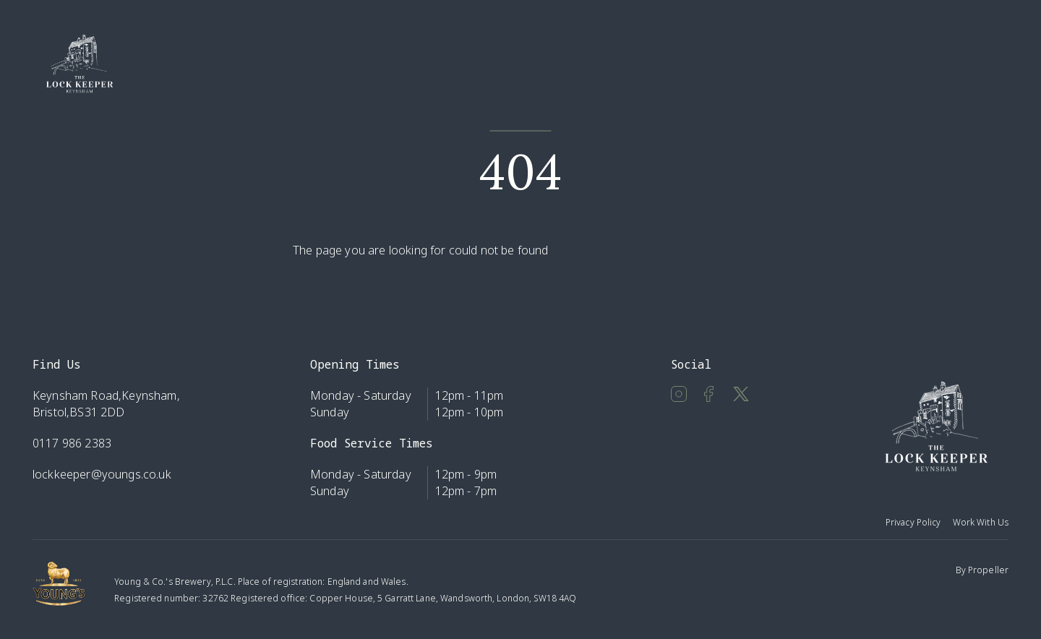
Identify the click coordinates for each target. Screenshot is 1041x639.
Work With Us (980, 522)
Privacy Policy (913, 522)
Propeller (988, 570)
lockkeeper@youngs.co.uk (102, 474)
